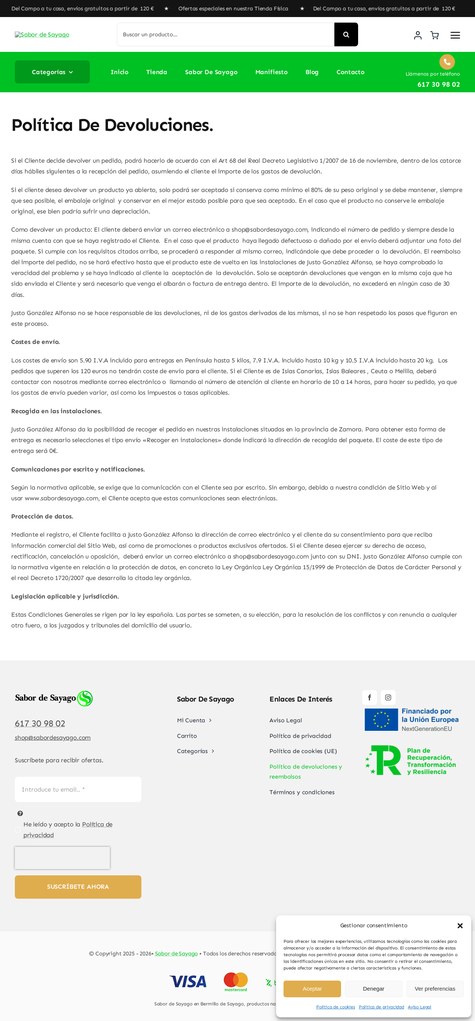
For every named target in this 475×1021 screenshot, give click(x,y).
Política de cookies (335, 1007)
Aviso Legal (419, 1007)
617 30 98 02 (40, 723)
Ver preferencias (435, 988)
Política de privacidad (381, 1007)
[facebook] (369, 697)
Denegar (373, 988)
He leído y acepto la (68, 830)
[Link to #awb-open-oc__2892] (455, 35)
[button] (460, 925)
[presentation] (62, 858)
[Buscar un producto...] (226, 34)
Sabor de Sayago (176, 953)
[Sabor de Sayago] (50, 30)
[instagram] (388, 697)
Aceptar (312, 988)
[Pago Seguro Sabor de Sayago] (237, 973)
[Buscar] (346, 34)
